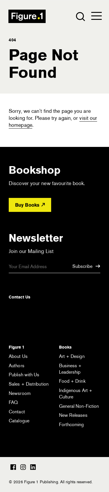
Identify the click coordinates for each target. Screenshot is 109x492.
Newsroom (20, 393)
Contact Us (19, 297)
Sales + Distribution (29, 384)
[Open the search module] (80, 16)
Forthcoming (71, 424)
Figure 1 (16, 347)
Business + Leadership (70, 369)
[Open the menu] (96, 17)
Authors (16, 366)
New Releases (73, 415)
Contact (17, 412)
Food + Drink (72, 381)
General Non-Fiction (79, 406)
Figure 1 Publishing (27, 16)
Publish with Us (24, 375)
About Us (18, 356)
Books (65, 347)
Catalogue (19, 421)
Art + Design (72, 356)
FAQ (13, 402)
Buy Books (30, 205)
